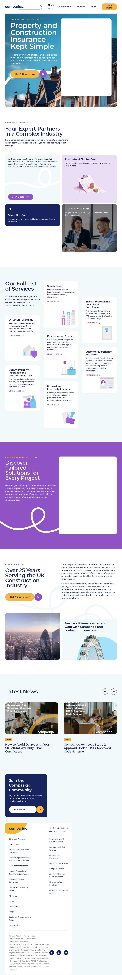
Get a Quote (109, 6)
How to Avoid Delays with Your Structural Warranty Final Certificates (27, 752)
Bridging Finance (56, 874)
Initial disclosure (16, 944)
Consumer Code (32, 944)
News (93, 6)
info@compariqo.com (58, 833)
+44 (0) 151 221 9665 (57, 836)
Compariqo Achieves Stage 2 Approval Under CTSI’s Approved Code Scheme (87, 752)
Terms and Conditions (18, 947)
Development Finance (18, 871)
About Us (13, 901)
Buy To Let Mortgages (58, 868)
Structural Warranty (17, 844)
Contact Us (13, 912)
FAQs (11, 917)
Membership (14, 930)
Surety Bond (14, 849)
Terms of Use (29, 941)
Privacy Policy (15, 941)
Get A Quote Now (25, 74)
